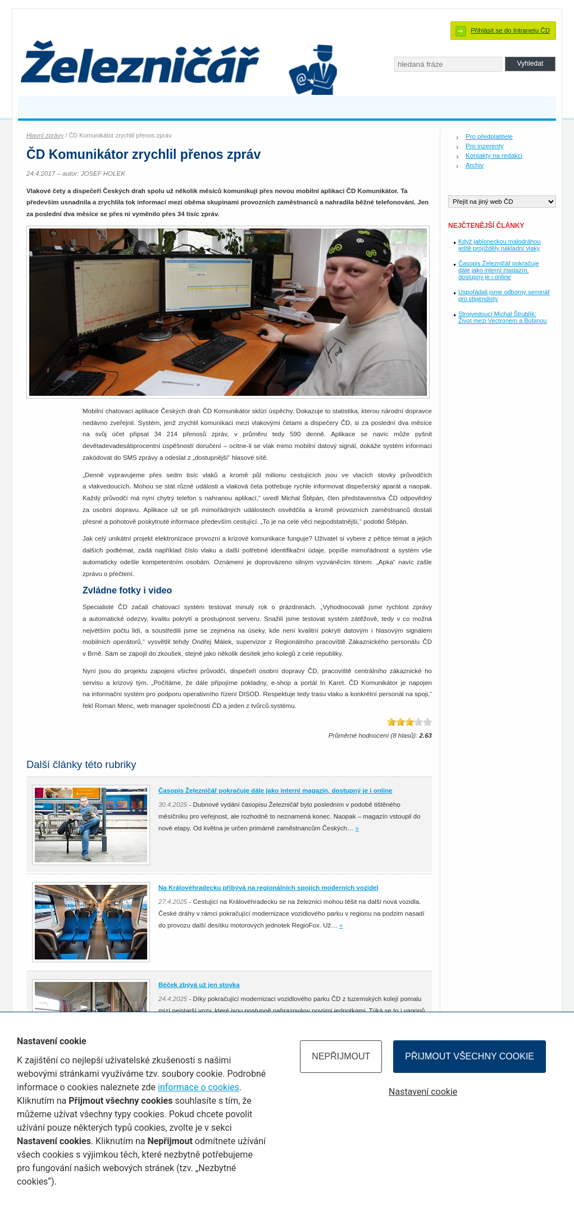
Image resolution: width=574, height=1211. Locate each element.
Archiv (475, 165)
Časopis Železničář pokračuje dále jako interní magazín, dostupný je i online (498, 270)
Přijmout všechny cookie (469, 1056)
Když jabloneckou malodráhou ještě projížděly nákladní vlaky (499, 245)
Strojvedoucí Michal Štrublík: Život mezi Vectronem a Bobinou (502, 317)
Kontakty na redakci (494, 155)
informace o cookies (198, 1087)
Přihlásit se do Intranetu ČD (510, 30)
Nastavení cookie (423, 1091)
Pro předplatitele (489, 136)
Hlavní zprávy (44, 135)
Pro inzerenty (485, 146)
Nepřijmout (341, 1056)
